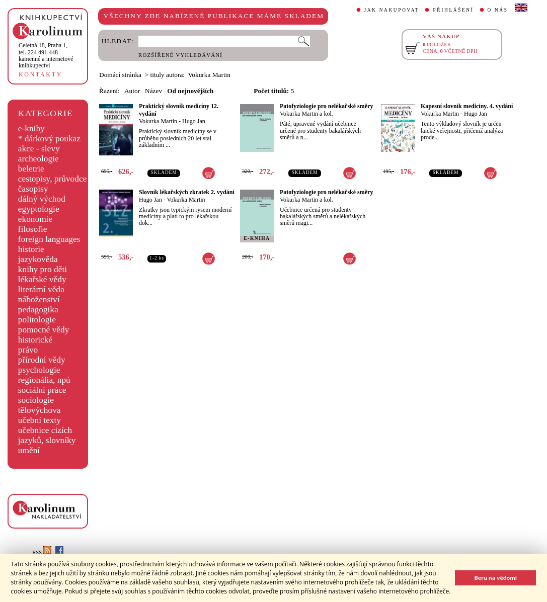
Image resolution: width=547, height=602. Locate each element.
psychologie (39, 370)
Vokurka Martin (158, 121)
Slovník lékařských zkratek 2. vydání (187, 192)
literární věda (41, 289)
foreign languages (49, 239)
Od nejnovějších (190, 91)
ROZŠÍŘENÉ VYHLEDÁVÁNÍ (180, 55)
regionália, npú (44, 380)
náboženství (39, 299)
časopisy (33, 189)
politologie (37, 319)
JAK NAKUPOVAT (392, 10)
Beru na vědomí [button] (495, 577)
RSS (41, 552)
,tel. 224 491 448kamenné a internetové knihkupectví (46, 55)
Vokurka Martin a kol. (306, 113)
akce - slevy (39, 148)
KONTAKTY (40, 74)
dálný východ (41, 199)
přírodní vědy (41, 360)
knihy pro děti (42, 269)
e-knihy (31, 128)
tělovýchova (39, 410)
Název (153, 91)
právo (28, 350)
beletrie (31, 169)
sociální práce (42, 390)
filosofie (32, 229)
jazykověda (38, 259)
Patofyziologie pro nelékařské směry (326, 106)
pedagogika (38, 309)
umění (29, 450)
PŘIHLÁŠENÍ (453, 10)
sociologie (36, 400)
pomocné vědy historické (43, 335)
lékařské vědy (42, 279)
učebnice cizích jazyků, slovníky (47, 435)
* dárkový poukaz (49, 138)
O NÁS (498, 10)
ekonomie (35, 219)
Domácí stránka (120, 74)
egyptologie (38, 209)
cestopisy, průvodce (52, 179)
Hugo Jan (193, 121)
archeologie (38, 158)
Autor (132, 91)
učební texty (39, 420)
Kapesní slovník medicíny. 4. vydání (467, 106)
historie (31, 249)
